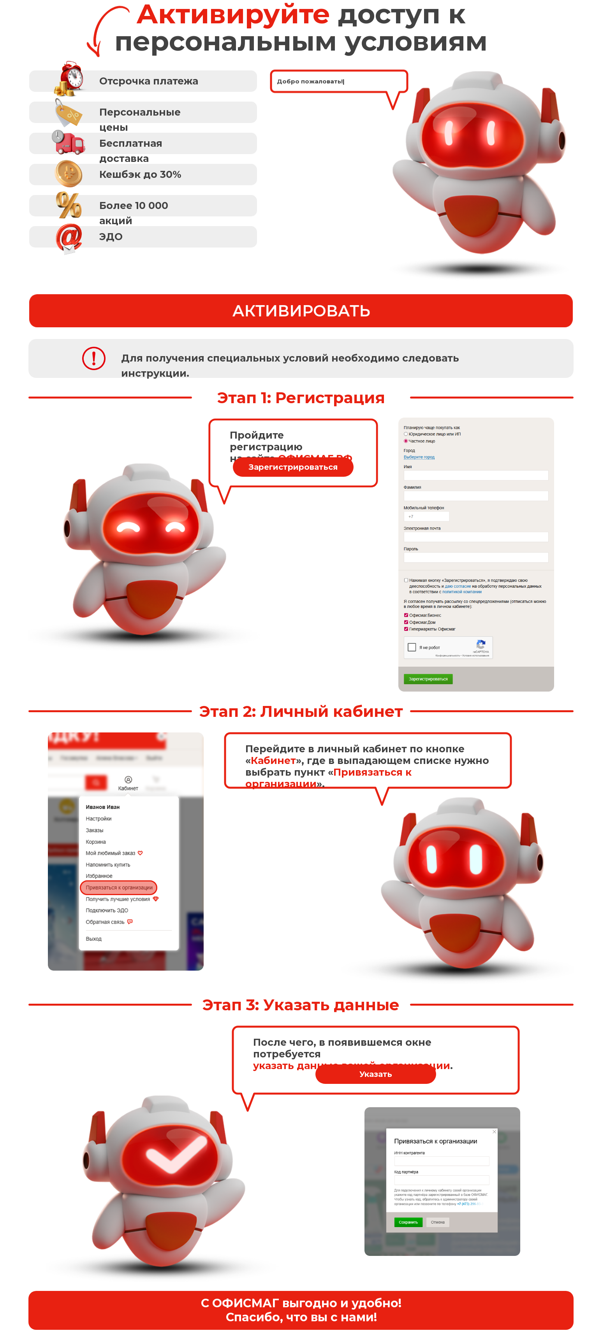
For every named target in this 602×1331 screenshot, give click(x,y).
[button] (143, 112)
